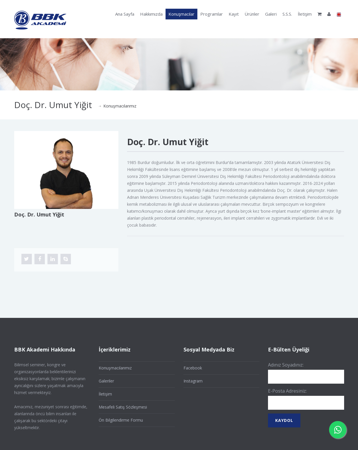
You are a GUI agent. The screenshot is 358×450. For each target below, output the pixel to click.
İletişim (305, 14)
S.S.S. (287, 14)
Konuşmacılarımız (119, 106)
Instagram (193, 381)
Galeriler (106, 381)
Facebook (192, 368)
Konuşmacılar (181, 14)
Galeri (271, 14)
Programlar (211, 14)
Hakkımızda (151, 14)
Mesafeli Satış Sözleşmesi (123, 407)
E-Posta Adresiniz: (287, 391)
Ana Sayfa (124, 14)
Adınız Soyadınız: (286, 365)
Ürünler (252, 14)
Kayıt (234, 14)
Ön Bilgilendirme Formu (121, 420)
